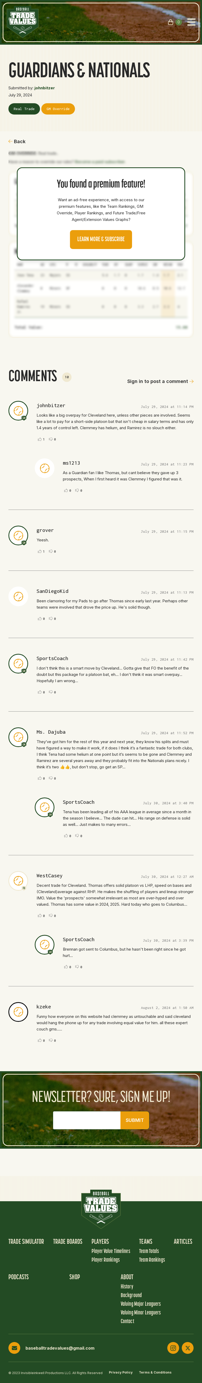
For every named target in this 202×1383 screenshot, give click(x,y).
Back (17, 141)
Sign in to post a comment (160, 381)
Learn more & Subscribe (101, 239)
